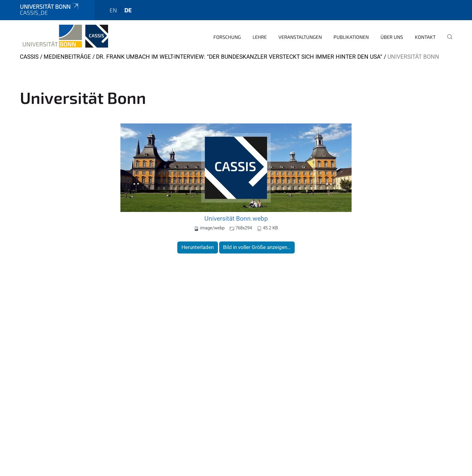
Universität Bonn (49, 6)
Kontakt (425, 37)
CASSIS (29, 56)
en (113, 10)
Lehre (260, 37)
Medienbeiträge (67, 56)
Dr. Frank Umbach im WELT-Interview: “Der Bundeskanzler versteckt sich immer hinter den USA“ (239, 56)
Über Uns (391, 37)
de (128, 10)
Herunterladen (198, 247)
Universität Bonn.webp (236, 218)
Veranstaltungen (300, 37)
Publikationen (351, 37)
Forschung (227, 37)
